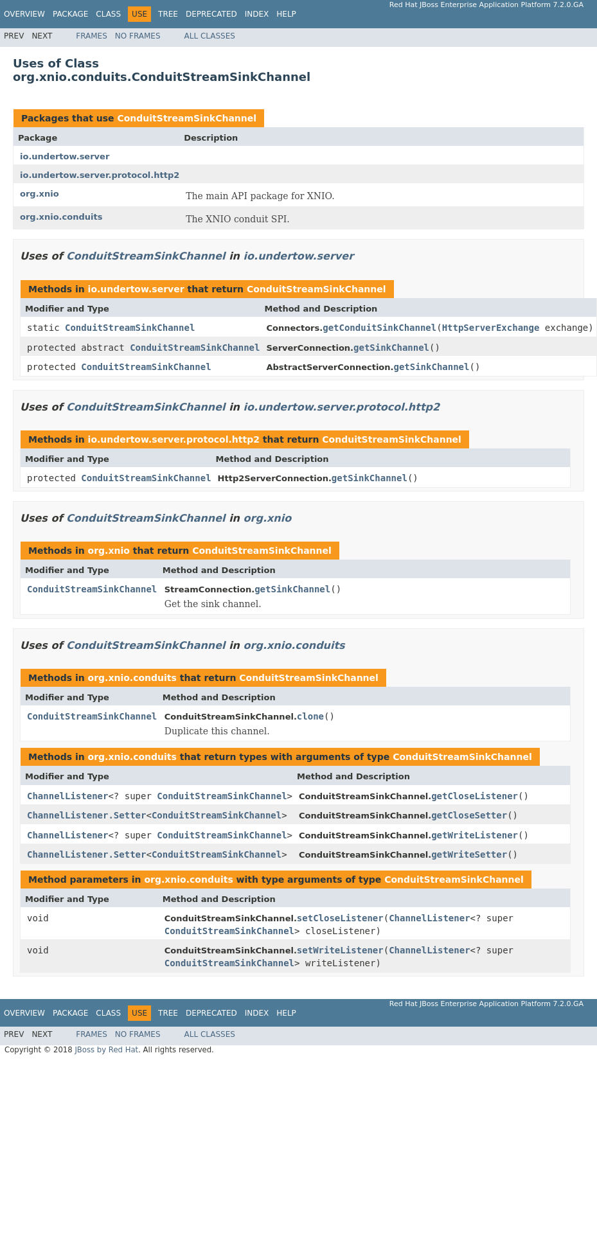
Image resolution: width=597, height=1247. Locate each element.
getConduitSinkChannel (379, 328)
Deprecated (211, 14)
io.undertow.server (64, 156)
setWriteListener (340, 950)
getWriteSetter (469, 854)
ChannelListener (67, 796)
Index (257, 14)
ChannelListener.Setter (86, 815)
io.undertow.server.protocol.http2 (99, 175)
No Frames (138, 35)
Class (108, 14)
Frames (91, 35)
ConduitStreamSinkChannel (186, 118)
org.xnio (39, 194)
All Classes (209, 35)
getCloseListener (474, 796)
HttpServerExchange (491, 328)
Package (70, 14)
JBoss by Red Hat (106, 1049)
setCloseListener (340, 918)
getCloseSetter (469, 815)
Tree (168, 14)
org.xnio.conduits (61, 217)
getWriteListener (474, 835)
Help (286, 14)
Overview (24, 14)
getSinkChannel (391, 347)
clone (310, 716)
